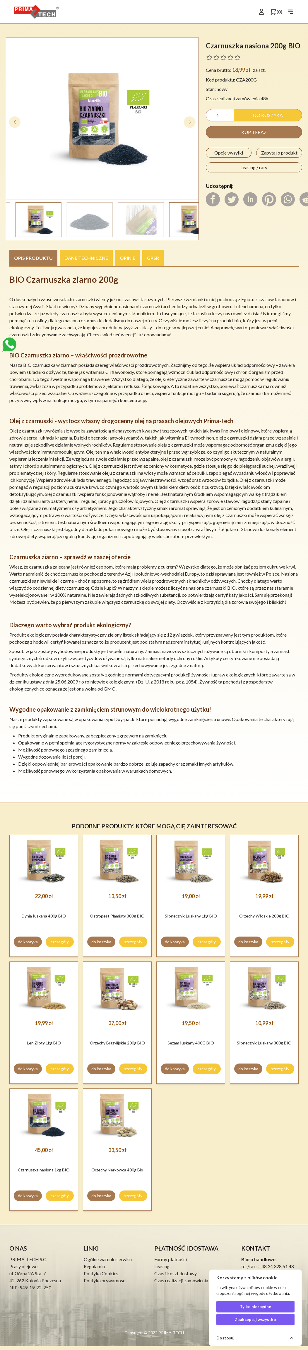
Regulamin (94, 1266)
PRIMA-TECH (171, 1332)
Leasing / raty (253, 167)
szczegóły (60, 941)
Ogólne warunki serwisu (108, 1259)
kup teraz (254, 132)
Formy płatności (170, 1259)
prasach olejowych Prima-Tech (193, 420)
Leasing (162, 1266)
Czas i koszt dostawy (175, 1273)
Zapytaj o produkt (279, 152)
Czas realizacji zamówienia (181, 1280)
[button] (189, 122)
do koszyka (268, 115)
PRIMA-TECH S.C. (28, 1259)
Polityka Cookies (101, 1273)
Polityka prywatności (105, 1280)
